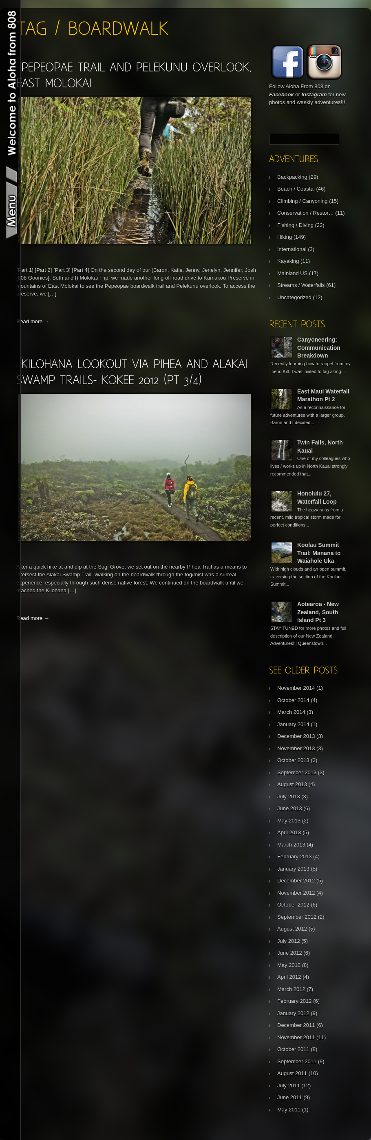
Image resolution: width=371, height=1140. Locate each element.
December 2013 (296, 736)
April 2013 (289, 832)
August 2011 (292, 1073)
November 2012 (296, 893)
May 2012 (288, 965)
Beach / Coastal (296, 189)
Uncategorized (294, 297)
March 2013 (291, 845)
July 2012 (288, 941)
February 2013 (294, 856)
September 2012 (296, 917)
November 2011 (296, 1037)
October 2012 (293, 905)
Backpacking (292, 177)
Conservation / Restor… (305, 213)
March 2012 (291, 989)
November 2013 (296, 748)
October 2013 (293, 760)
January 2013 (293, 869)
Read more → (32, 321)
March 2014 (291, 712)
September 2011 (296, 1061)
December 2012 (296, 881)
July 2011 (288, 1085)
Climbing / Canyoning (302, 201)
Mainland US (292, 273)
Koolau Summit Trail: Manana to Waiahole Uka (319, 553)
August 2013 (292, 784)
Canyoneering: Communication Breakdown (318, 347)
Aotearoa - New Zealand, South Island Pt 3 (318, 612)
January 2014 (293, 724)
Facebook (281, 94)
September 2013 (296, 772)
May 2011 (288, 1110)
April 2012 (289, 977)
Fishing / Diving (295, 225)
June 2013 (289, 808)
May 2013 (288, 821)
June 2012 (289, 953)
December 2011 (296, 1025)
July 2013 (288, 796)
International (292, 249)
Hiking (284, 237)
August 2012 (292, 929)
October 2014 (293, 700)
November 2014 (296, 688)
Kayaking (288, 261)
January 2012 (293, 1013)
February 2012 (294, 1001)
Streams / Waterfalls (301, 285)
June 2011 (289, 1097)
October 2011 (293, 1049)
